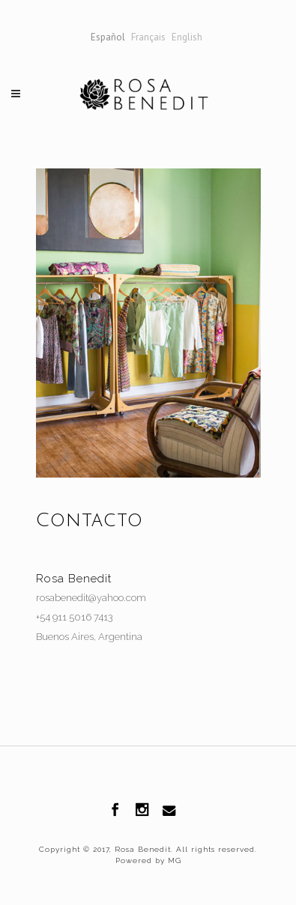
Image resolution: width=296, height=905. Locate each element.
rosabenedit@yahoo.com (91, 597)
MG (173, 860)
